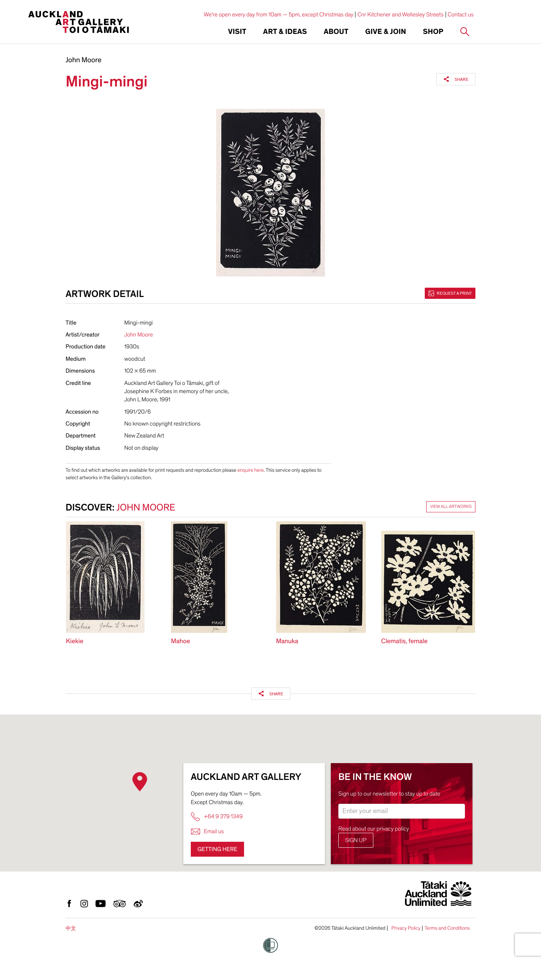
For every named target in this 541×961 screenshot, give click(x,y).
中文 (71, 928)
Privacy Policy (405, 928)
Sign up (356, 840)
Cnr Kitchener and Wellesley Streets (400, 15)
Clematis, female (404, 641)
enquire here (250, 470)
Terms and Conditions (447, 928)
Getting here (217, 849)
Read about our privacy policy (373, 829)
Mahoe (180, 641)
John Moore (83, 60)
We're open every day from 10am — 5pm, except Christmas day (279, 15)
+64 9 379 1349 (217, 816)
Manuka (287, 641)
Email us (207, 831)
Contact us (461, 15)
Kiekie (74, 641)
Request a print (450, 293)
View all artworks (451, 507)
